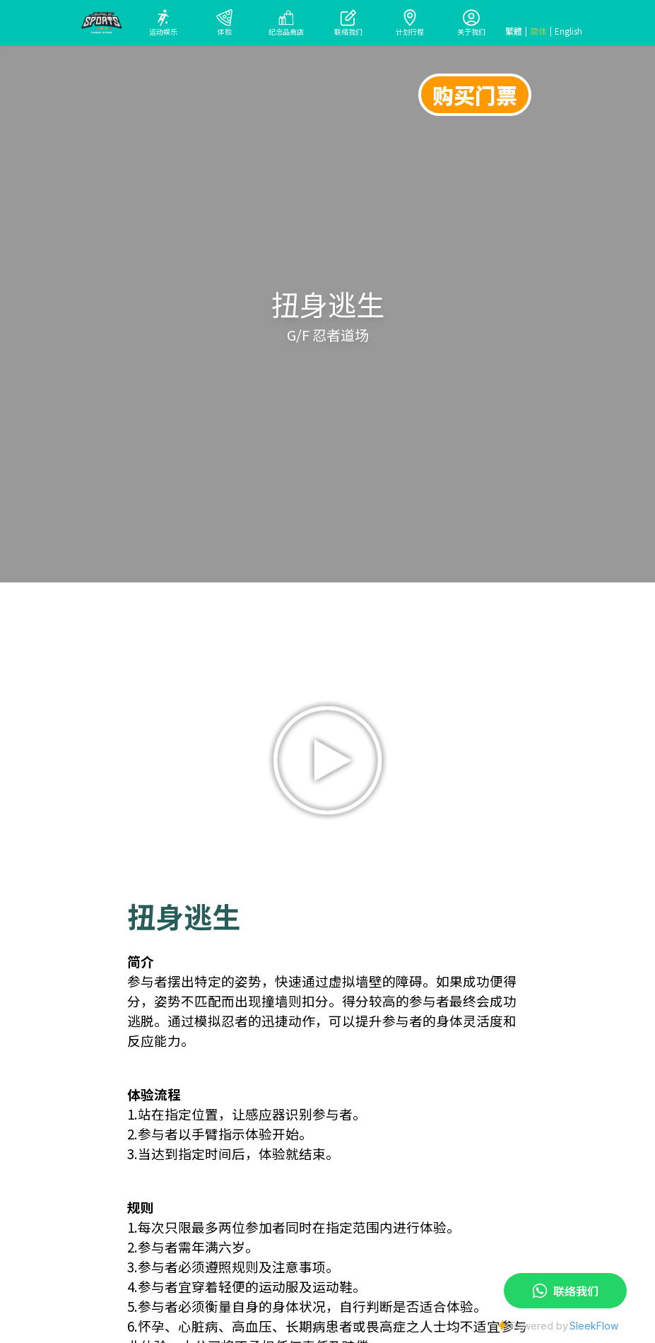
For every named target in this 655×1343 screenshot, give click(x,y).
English (568, 31)
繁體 (513, 31)
